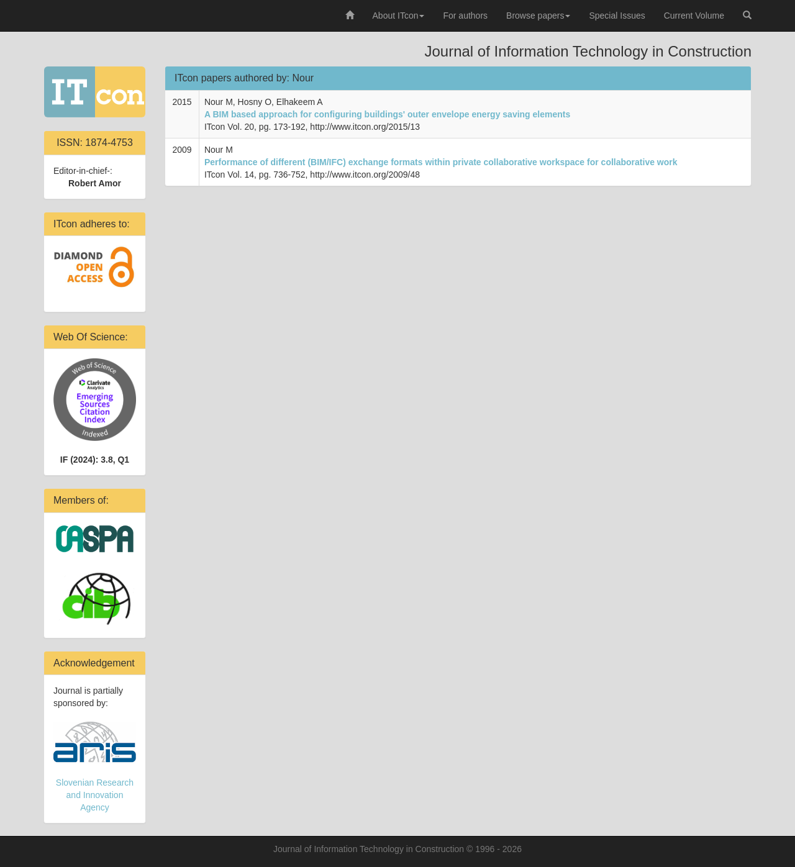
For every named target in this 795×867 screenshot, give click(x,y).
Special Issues (617, 15)
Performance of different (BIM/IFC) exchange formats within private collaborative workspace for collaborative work (441, 162)
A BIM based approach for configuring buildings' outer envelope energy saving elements (387, 114)
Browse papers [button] (538, 15)
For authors (465, 15)
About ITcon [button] (399, 15)
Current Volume (694, 15)
